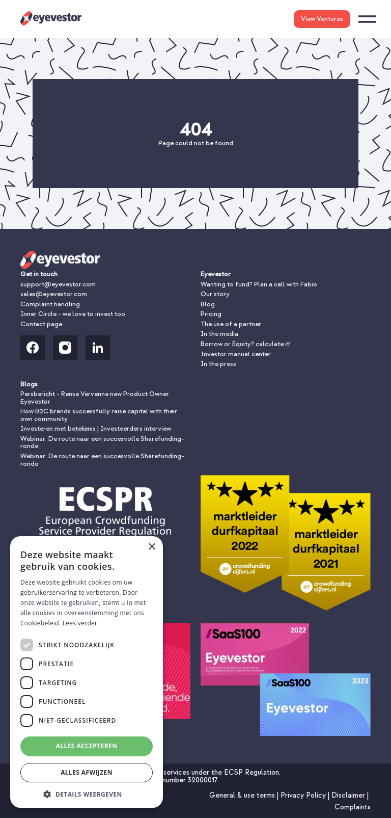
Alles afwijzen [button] (87, 772)
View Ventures (322, 18)
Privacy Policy (304, 795)
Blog (208, 304)
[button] (86, 793)
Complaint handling (50, 304)
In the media (219, 333)
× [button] (151, 547)
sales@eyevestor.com (53, 293)
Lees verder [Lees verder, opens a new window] (80, 623)
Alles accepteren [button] (87, 746)
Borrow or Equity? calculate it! (246, 343)
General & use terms (243, 795)
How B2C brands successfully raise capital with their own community (98, 415)
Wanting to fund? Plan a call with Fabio (259, 284)
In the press (218, 363)
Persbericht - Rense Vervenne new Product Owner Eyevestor (94, 397)
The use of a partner (231, 324)
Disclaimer (349, 795)
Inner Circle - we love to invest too (72, 313)
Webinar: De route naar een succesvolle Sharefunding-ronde (102, 442)
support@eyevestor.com (58, 284)
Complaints (352, 807)
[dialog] (86, 672)
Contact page (41, 324)
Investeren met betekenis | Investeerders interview (95, 428)
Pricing (211, 313)
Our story (215, 293)
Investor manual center (236, 354)
